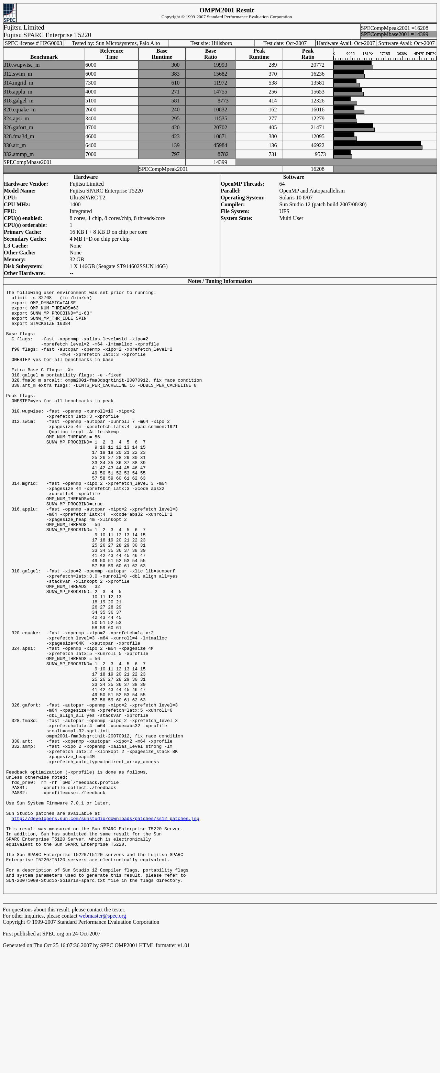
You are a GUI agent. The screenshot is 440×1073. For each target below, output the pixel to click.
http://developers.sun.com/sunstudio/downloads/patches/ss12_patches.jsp (105, 925)
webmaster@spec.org (102, 1037)
